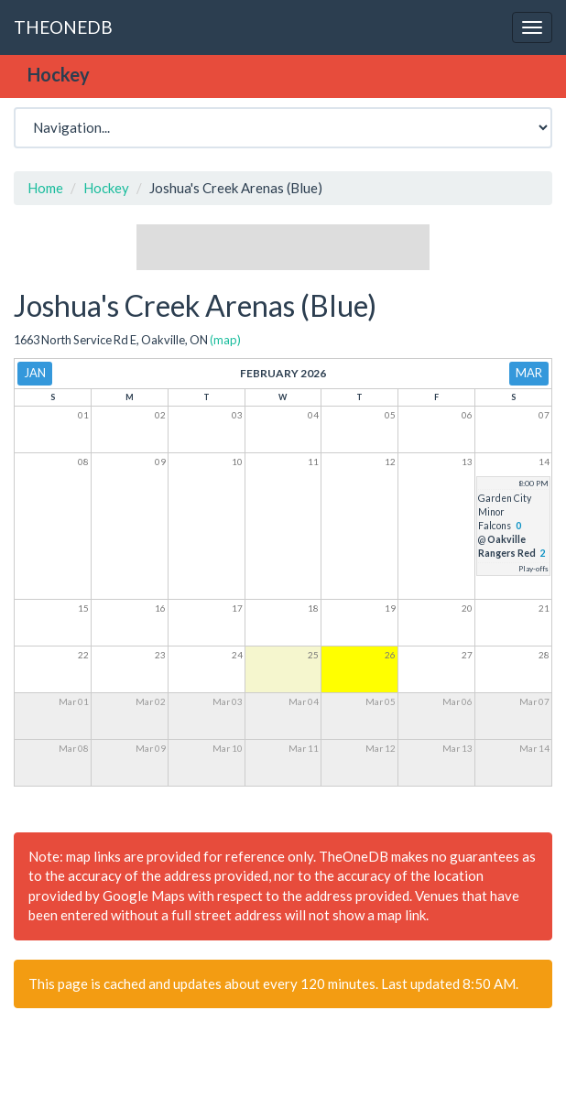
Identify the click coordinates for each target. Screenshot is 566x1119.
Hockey (106, 187)
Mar (529, 372)
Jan (35, 372)
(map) (225, 339)
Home (45, 187)
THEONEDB (63, 27)
